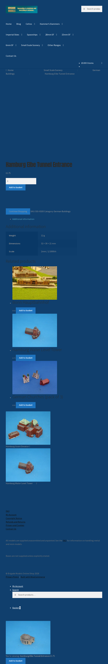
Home (9, 24)
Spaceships (32, 34)
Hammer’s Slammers (50, 24)
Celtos (29, 24)
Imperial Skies (12, 34)
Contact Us (11, 55)
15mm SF (66, 34)
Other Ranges (54, 45)
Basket (16, 607)
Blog (18, 24)
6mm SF (9, 45)
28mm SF (49, 34)
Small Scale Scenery (30, 45)
